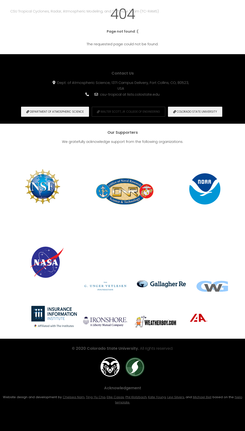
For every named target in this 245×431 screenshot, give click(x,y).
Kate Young (157, 397)
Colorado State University (195, 112)
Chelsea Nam (73, 397)
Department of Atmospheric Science (55, 112)
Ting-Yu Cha (95, 397)
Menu (236, 11)
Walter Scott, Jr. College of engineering (128, 112)
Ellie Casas (115, 397)
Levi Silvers (175, 397)
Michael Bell (202, 397)
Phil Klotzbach (136, 397)
